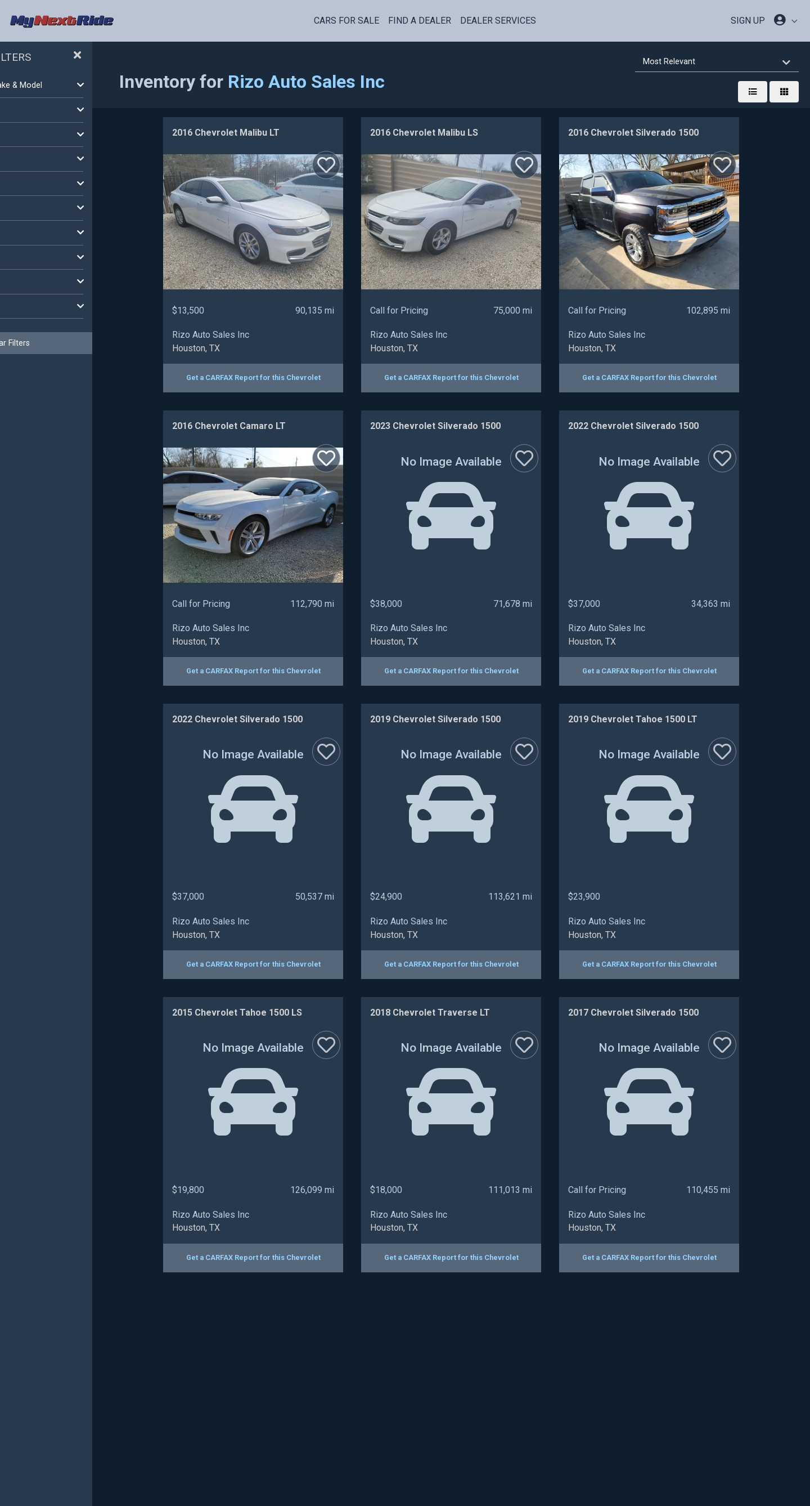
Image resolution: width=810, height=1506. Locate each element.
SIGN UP (748, 20)
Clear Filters (90, 342)
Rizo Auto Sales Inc (394, 81)
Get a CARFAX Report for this (297, 377)
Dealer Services (498, 20)
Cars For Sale (346, 20)
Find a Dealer (419, 20)
